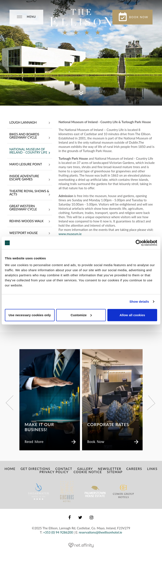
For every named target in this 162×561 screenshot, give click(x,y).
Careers (134, 469)
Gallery (85, 469)
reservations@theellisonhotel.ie (100, 532)
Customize (81, 315)
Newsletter (109, 469)
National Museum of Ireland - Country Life (29, 151)
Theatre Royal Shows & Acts (29, 193)
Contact (63, 469)
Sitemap (114, 472)
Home (9, 469)
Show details (139, 301)
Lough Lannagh (29, 122)
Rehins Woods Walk (29, 221)
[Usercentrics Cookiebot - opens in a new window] (138, 243)
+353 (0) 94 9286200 (58, 532)
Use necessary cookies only (30, 315)
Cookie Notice (88, 472)
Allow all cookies (132, 315)
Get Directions (35, 469)
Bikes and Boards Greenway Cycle (29, 136)
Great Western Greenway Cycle (29, 208)
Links (152, 469)
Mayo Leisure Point (29, 164)
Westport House (29, 233)
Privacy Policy (54, 472)
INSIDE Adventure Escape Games (29, 178)
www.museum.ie (70, 234)
